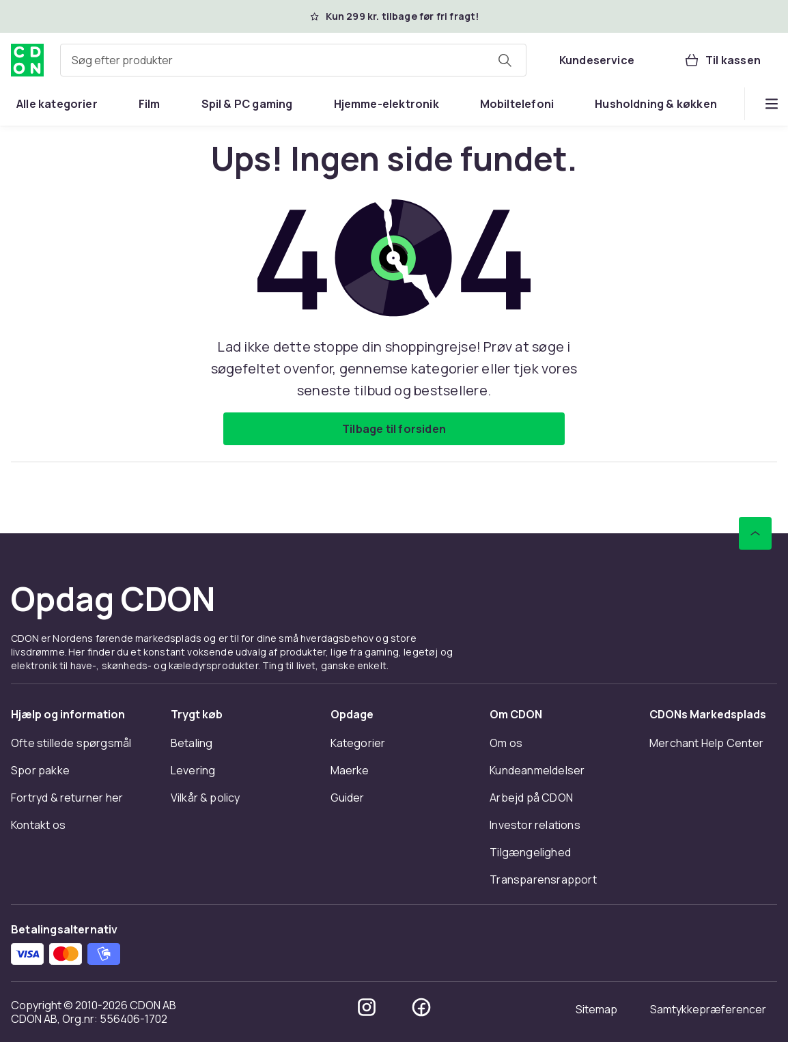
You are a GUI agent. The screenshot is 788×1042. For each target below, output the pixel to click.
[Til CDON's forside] (27, 60)
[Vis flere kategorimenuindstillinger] (771, 103)
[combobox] (293, 60)
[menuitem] (57, 103)
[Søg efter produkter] (504, 60)
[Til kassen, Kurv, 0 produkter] (722, 60)
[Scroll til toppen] (755, 533)
